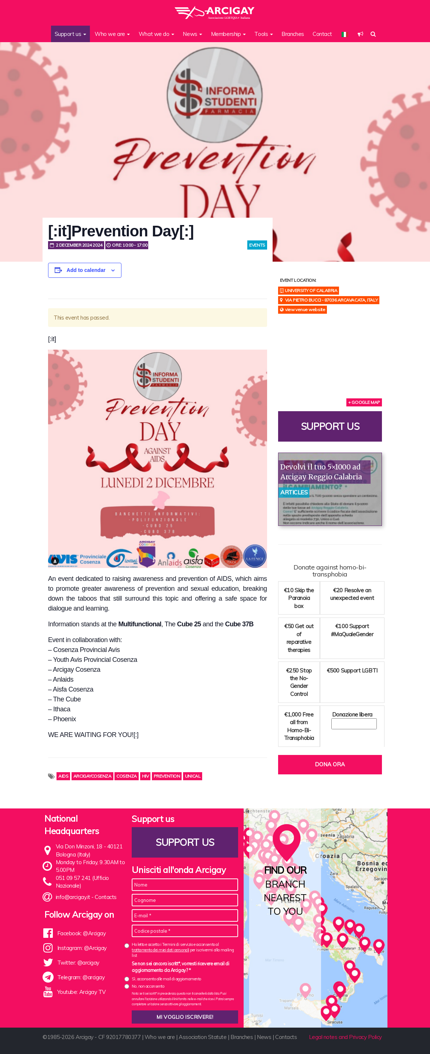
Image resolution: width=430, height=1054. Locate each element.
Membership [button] (228, 33)
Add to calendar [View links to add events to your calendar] (86, 270)
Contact (322, 33)
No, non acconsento (148, 986)
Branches (292, 33)
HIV (145, 776)
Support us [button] (70, 33)
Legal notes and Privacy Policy (345, 1036)
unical (192, 776)
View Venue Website (305, 309)
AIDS (63, 776)
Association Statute (202, 1036)
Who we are (160, 1036)
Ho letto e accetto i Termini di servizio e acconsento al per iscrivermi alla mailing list (183, 950)
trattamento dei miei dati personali (160, 949)
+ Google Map (364, 402)
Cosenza (126, 776)
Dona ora (330, 764)
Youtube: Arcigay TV (81, 991)
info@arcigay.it (73, 896)
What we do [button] (156, 33)
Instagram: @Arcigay (82, 947)
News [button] (192, 33)
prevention (167, 776)
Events (257, 245)
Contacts (105, 896)
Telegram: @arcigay (81, 977)
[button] (360, 34)
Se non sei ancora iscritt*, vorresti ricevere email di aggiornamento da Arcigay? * (180, 967)
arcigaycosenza (92, 776)
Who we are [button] (112, 33)
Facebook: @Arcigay (81, 933)
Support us (330, 426)
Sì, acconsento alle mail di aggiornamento (166, 978)
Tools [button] (263, 33)
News (264, 1036)
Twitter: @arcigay (78, 962)
